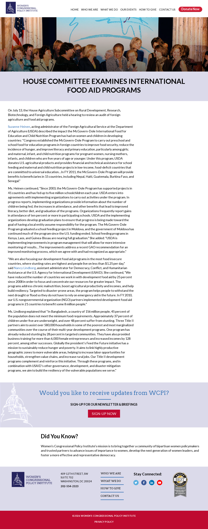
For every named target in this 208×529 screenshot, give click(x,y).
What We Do (109, 9)
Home (75, 9)
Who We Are (90, 9)
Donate (190, 9)
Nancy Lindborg (25, 268)
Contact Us (167, 9)
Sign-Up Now (104, 413)
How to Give (148, 9)
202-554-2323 (70, 486)
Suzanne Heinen (19, 126)
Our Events (128, 9)
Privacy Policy (104, 521)
